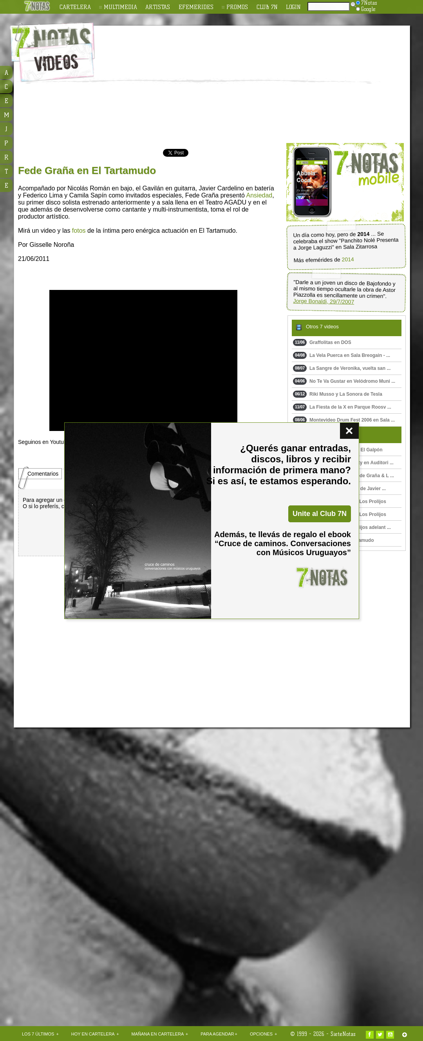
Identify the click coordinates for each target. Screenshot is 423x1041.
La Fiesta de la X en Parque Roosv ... (342, 407)
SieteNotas (343, 1034)
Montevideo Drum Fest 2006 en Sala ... (344, 420)
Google (366, 9)
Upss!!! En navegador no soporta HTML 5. (143, 360)
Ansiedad (259, 195)
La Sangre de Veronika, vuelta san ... (341, 368)
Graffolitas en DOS (322, 342)
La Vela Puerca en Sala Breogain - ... (341, 355)
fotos (79, 230)
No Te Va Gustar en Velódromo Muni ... (344, 381)
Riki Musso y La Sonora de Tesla (337, 394)
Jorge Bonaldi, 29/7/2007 (323, 301)
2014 (348, 259)
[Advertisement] (189, 84)
